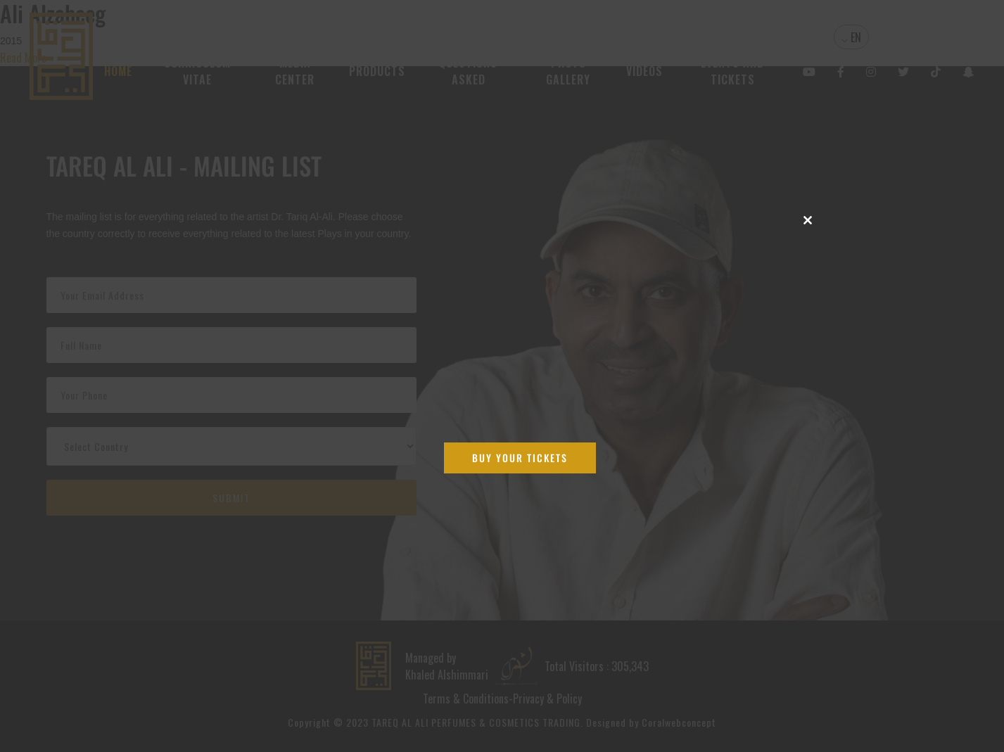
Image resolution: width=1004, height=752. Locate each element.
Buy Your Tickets (520, 457)
